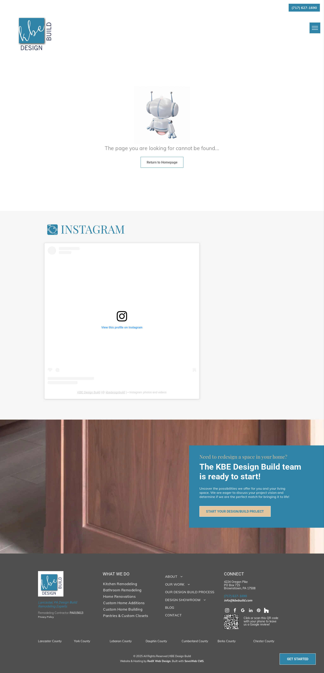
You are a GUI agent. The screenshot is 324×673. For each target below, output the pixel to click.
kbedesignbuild (115, 392)
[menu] (315, 28)
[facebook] (235, 611)
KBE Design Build (88, 392)
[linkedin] (251, 611)
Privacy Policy (46, 616)
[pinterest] (258, 611)
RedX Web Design (159, 661)
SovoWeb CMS (194, 661)
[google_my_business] (243, 611)
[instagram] (227, 611)
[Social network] (266, 611)
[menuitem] (129, 583)
